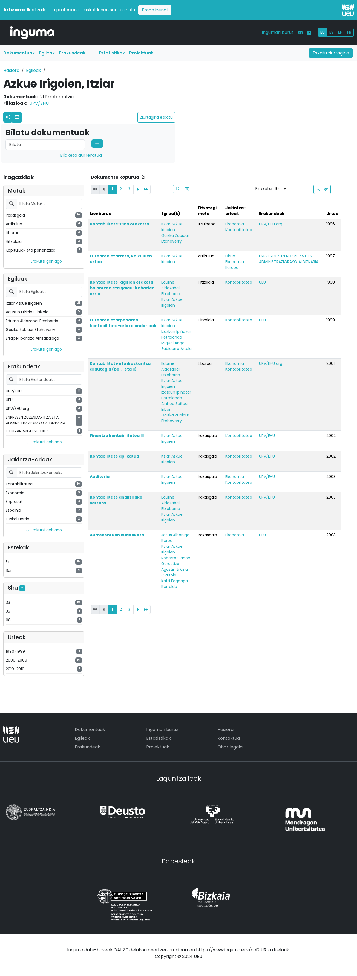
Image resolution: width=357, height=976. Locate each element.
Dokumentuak (19, 53)
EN (340, 32)
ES (331, 32)
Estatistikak (112, 53)
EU (322, 32)
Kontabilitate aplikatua (114, 456)
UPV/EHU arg (270, 224)
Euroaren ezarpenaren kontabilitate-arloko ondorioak (123, 322)
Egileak (47, 53)
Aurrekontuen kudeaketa (117, 535)
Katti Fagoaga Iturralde (174, 583)
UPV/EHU (39, 103)
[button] (17, 117)
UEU (262, 282)
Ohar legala (230, 747)
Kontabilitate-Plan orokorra (119, 224)
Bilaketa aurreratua (81, 155)
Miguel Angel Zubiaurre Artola (176, 345)
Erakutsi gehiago (44, 261)
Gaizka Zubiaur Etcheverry (175, 238)
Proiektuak (141, 53)
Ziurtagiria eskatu (156, 117)
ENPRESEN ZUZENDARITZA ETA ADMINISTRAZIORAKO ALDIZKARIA (288, 258)
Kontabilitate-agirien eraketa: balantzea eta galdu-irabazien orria (122, 287)
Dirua (230, 256)
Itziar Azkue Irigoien (172, 226)
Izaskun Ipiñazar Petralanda (176, 334)
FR (349, 32)
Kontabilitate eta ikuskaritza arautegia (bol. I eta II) (120, 366)
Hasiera (11, 70)
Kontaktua (228, 738)
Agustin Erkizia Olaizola (174, 572)
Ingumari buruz (278, 32)
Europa (231, 267)
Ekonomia (234, 224)
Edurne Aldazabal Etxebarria (170, 287)
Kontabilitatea (238, 229)
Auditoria (100, 476)
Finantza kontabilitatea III (117, 435)
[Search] (45, 144)
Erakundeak (72, 53)
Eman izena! (155, 10)
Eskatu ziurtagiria (331, 53)
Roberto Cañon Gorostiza (175, 560)
